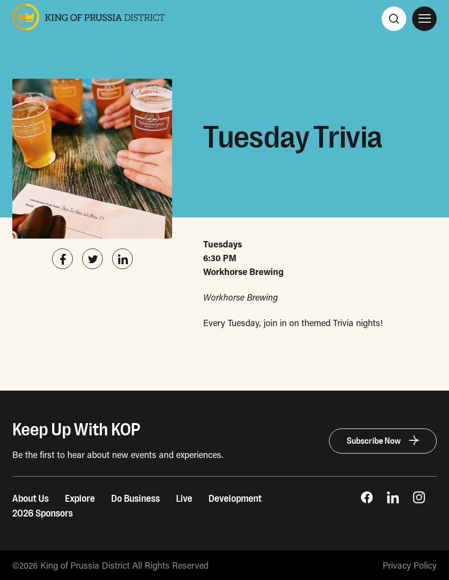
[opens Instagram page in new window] (419, 500)
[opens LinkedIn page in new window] (393, 500)
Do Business (135, 499)
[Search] (394, 18)
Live (184, 499)
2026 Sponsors (42, 514)
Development (235, 499)
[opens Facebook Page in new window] (367, 500)
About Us (30, 499)
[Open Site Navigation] (424, 18)
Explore (80, 499)
